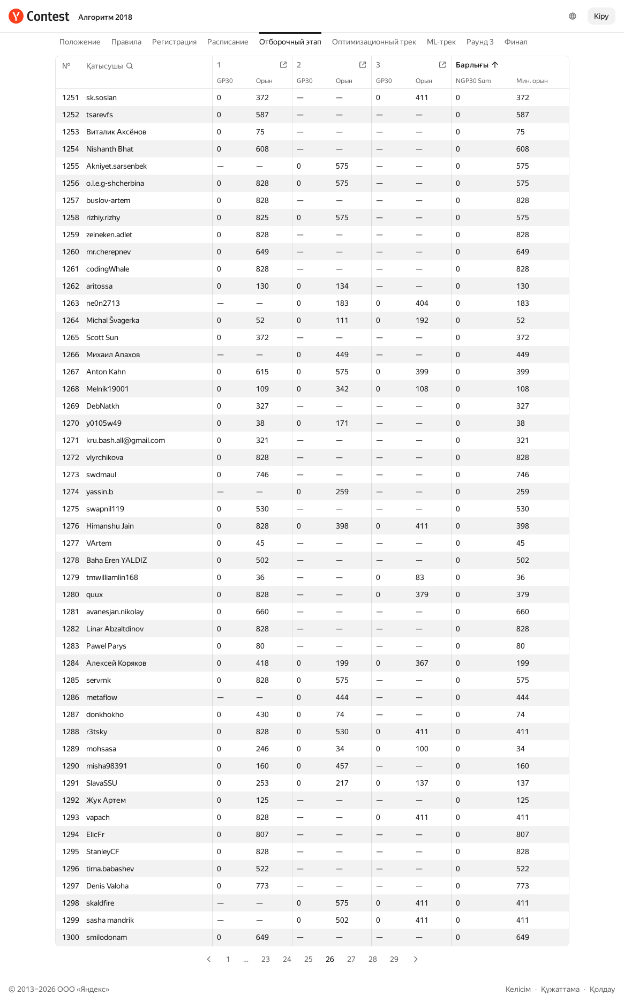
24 (287, 959)
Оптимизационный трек (374, 41)
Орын (269, 81)
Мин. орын (537, 81)
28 (373, 959)
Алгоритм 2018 (105, 17)
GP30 (230, 81)
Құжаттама (560, 989)
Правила (126, 41)
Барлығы (477, 64)
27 (351, 959)
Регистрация (174, 41)
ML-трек (441, 41)
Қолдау (602, 989)
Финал (516, 41)
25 (308, 959)
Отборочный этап (290, 41)
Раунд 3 (480, 41)
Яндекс (93, 989)
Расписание (228, 41)
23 (265, 959)
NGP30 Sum (479, 81)
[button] (110, 66)
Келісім (518, 989)
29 (394, 959)
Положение (80, 41)
